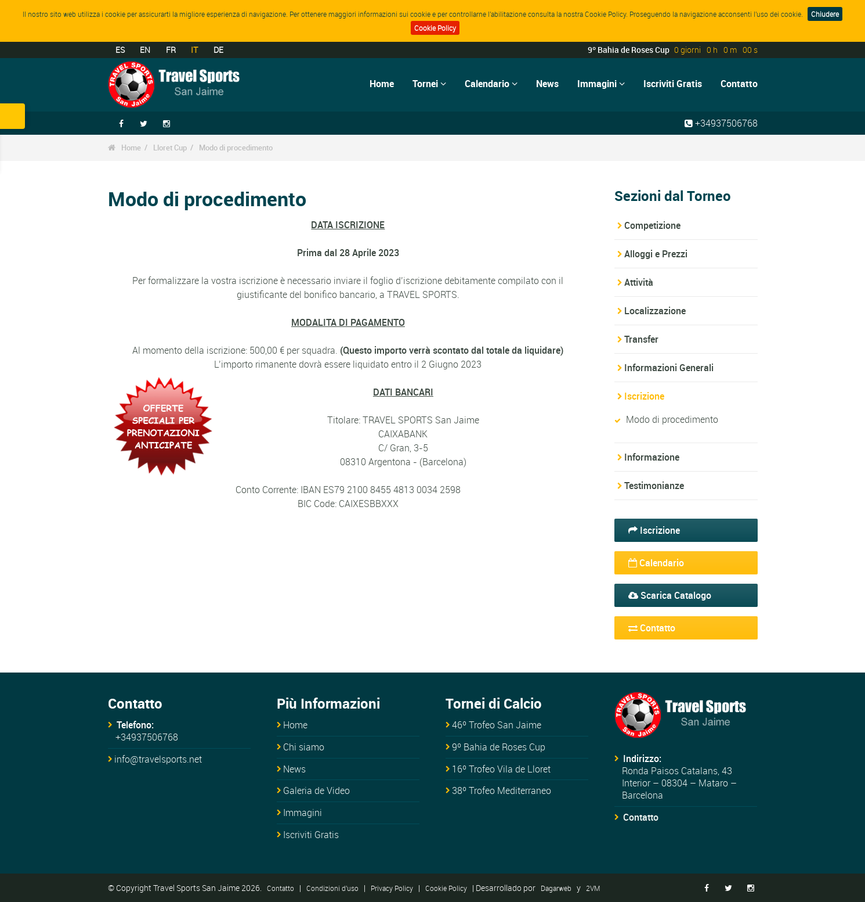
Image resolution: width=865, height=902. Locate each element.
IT (194, 49)
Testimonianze (654, 485)
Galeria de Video (316, 790)
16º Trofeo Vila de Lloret (501, 769)
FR (171, 49)
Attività (638, 282)
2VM (593, 888)
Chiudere (825, 14)
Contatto (739, 83)
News (547, 83)
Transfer (641, 339)
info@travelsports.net (158, 759)
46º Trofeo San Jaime (496, 724)
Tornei (429, 83)
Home (382, 83)
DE (218, 49)
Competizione (652, 225)
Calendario (491, 83)
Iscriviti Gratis (672, 83)
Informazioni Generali (669, 367)
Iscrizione (644, 396)
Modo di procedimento (236, 147)
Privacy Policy (392, 888)
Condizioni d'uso (332, 888)
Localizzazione (655, 310)
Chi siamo (303, 747)
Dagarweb (556, 888)
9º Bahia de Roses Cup (498, 747)
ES (120, 49)
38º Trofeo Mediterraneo (501, 790)
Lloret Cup (170, 147)
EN (145, 49)
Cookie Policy (435, 28)
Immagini (601, 83)
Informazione (651, 457)
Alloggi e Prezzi (655, 253)
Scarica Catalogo (669, 595)
